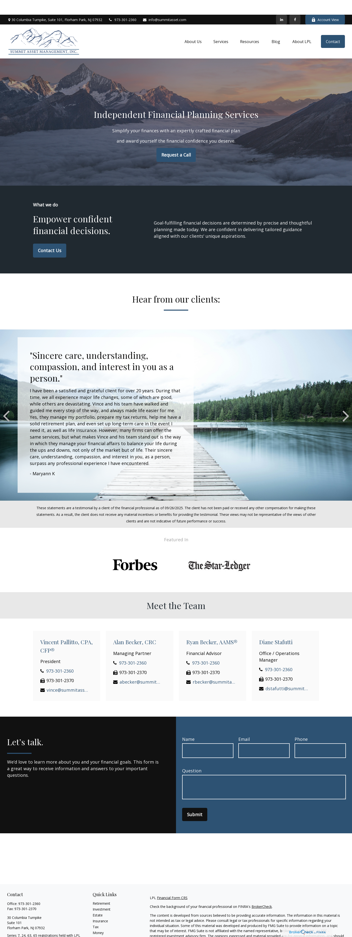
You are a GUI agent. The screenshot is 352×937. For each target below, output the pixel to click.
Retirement (101, 888)
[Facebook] (294, 5)
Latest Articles (104, 929)
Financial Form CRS (172, 883)
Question (191, 756)
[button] (193, 27)
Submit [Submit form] (194, 800)
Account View (325, 5)
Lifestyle (99, 924)
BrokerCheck (262, 892)
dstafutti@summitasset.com (286, 674)
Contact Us (49, 236)
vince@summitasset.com (68, 675)
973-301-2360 (122, 5)
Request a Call (176, 140)
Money (98, 918)
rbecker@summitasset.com (214, 667)
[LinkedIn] (281, 5)
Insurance (100, 906)
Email (244, 724)
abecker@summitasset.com (141, 667)
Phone (301, 724)
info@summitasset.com (164, 5)
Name (188, 724)
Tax (96, 912)
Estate (98, 900)
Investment (101, 894)
